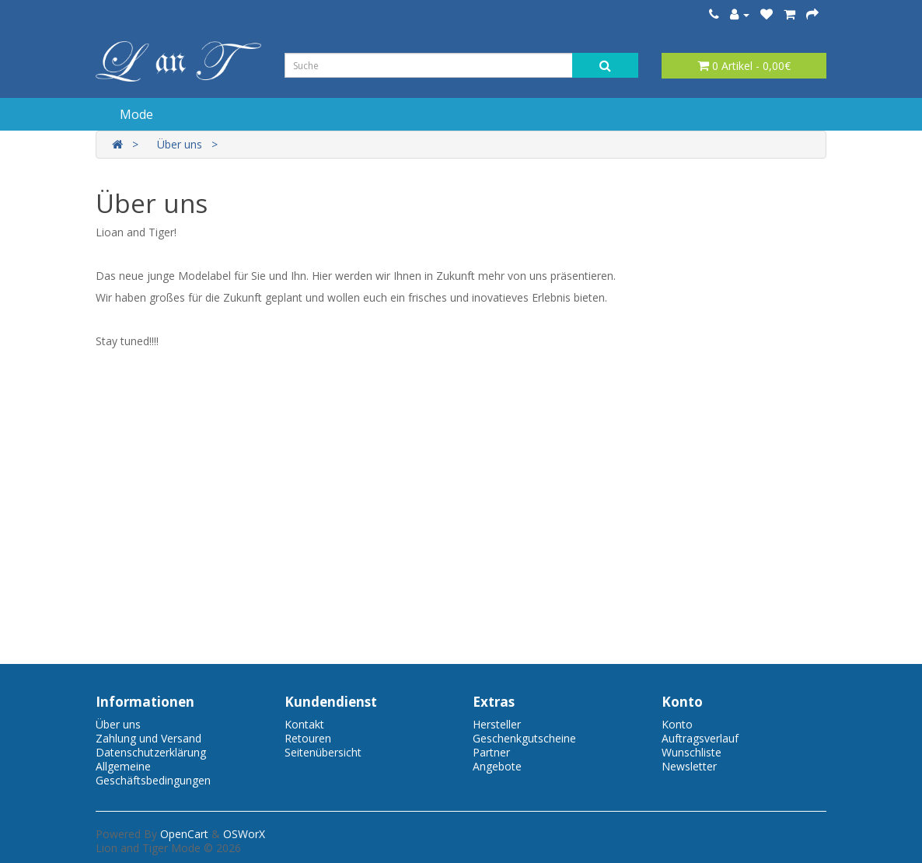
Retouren (308, 738)
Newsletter (689, 766)
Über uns (179, 144)
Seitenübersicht (323, 752)
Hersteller (497, 724)
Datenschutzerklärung (151, 752)
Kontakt (304, 724)
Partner (491, 752)
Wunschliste (691, 752)
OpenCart (184, 833)
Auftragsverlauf (700, 738)
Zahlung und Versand (148, 738)
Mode (136, 114)
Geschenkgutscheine (524, 738)
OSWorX (244, 833)
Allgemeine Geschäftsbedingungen (153, 773)
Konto (677, 724)
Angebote (497, 766)
